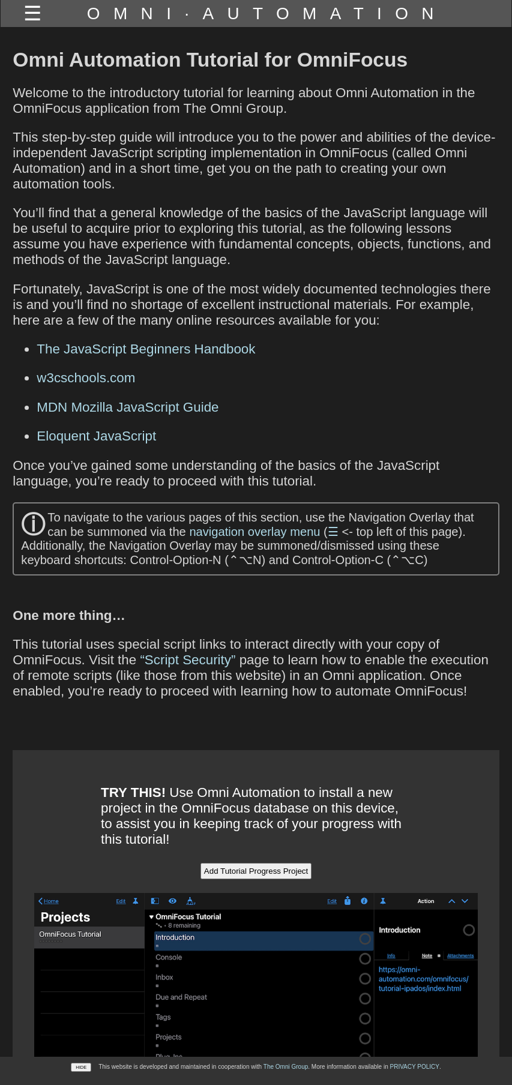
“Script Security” (187, 659)
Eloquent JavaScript (96, 435)
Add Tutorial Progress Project (256, 871)
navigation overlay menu (254, 531)
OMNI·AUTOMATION (267, 13)
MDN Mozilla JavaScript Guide (127, 407)
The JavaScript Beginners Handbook (146, 348)
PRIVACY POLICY (414, 1066)
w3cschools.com (86, 377)
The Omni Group (286, 1066)
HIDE (81, 1067)
